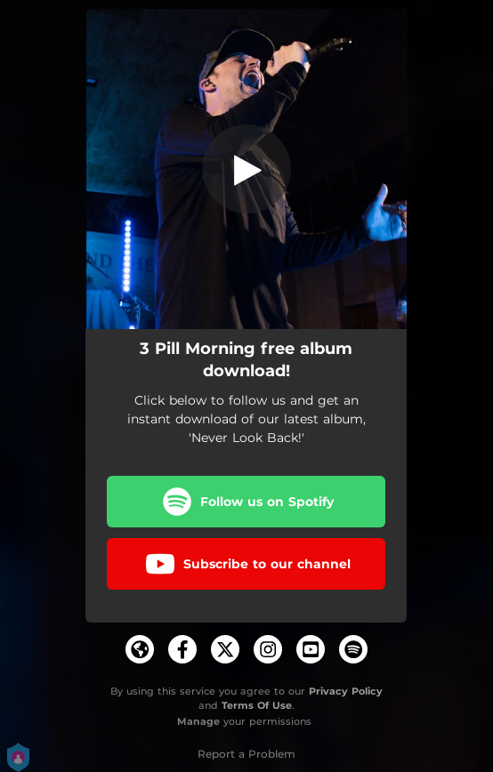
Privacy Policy (346, 691)
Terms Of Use (257, 705)
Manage (198, 721)
